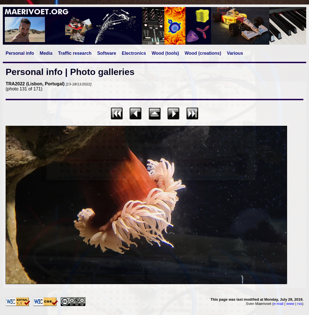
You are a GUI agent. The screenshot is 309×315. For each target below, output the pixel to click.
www (290, 304)
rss (299, 304)
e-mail (278, 304)
